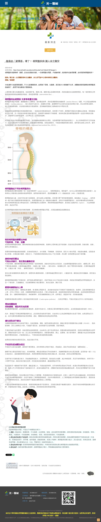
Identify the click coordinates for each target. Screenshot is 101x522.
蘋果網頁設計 (59, 510)
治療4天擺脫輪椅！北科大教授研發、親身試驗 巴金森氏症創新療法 (33, 466)
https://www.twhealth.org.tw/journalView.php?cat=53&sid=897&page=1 (35, 70)
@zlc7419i (32, 501)
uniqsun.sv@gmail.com (49, 498)
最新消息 (65, 42)
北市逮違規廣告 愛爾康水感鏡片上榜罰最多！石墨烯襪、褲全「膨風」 (69, 474)
